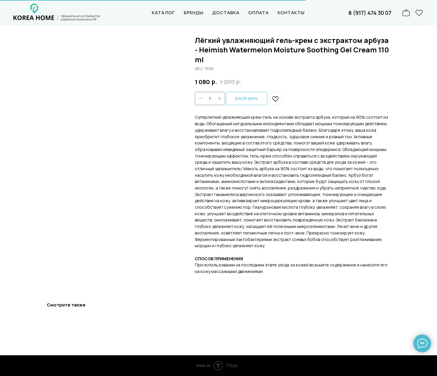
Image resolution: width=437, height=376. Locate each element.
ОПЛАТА (258, 12)
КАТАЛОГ (163, 12)
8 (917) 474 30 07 (369, 12)
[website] (419, 12)
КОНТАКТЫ (291, 12)
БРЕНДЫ (193, 12)
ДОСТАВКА (226, 12)
